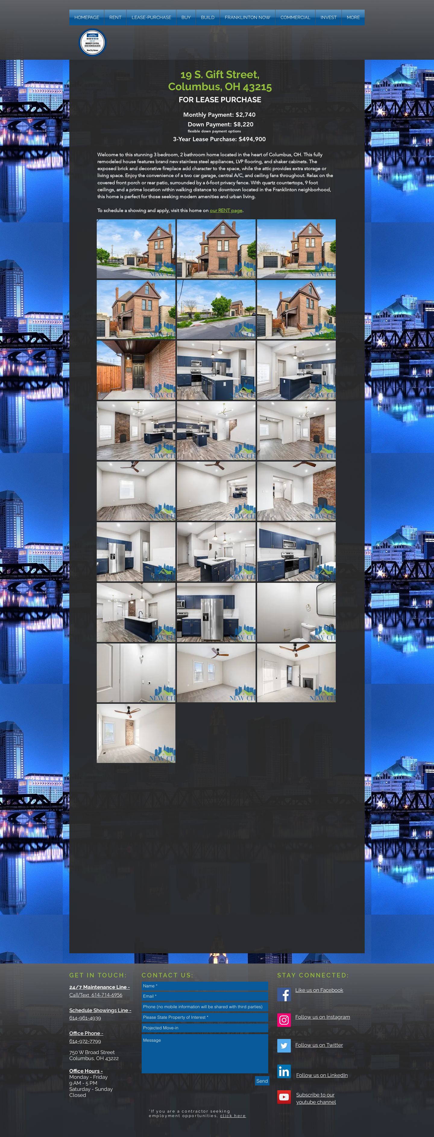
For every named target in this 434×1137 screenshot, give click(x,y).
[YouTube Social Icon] (284, 1097)
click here (233, 1115)
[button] (353, 17)
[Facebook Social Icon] (284, 994)
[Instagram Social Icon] (284, 1020)
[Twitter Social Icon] (284, 1046)
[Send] (262, 1080)
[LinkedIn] (284, 1071)
